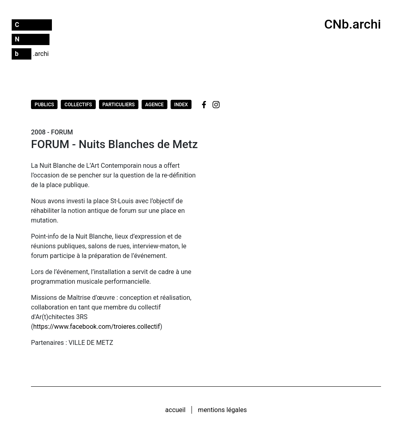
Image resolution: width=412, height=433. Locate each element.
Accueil (175, 410)
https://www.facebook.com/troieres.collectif (96, 326)
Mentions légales (222, 410)
